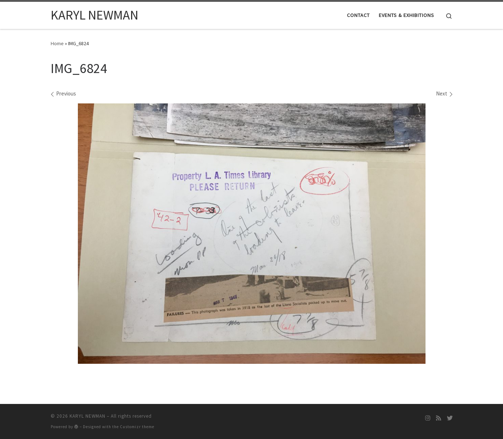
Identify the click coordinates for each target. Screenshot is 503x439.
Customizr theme (137, 426)
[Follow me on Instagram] (427, 418)
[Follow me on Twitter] (450, 418)
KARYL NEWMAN (87, 416)
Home (57, 43)
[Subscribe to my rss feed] (438, 418)
